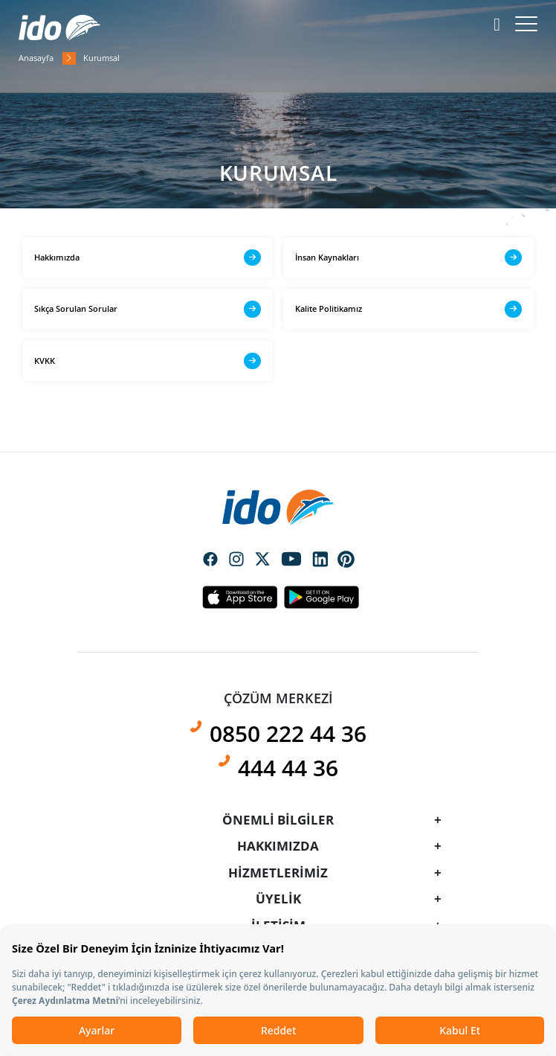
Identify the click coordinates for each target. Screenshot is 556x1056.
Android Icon (317, 597)
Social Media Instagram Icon (236, 560)
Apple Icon (239, 597)
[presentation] (278, 495)
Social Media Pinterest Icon (346, 559)
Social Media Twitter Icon (262, 560)
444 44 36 (288, 767)
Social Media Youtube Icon (291, 560)
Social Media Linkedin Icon (320, 560)
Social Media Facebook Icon (210, 560)
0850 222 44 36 (288, 733)
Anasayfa (36, 57)
